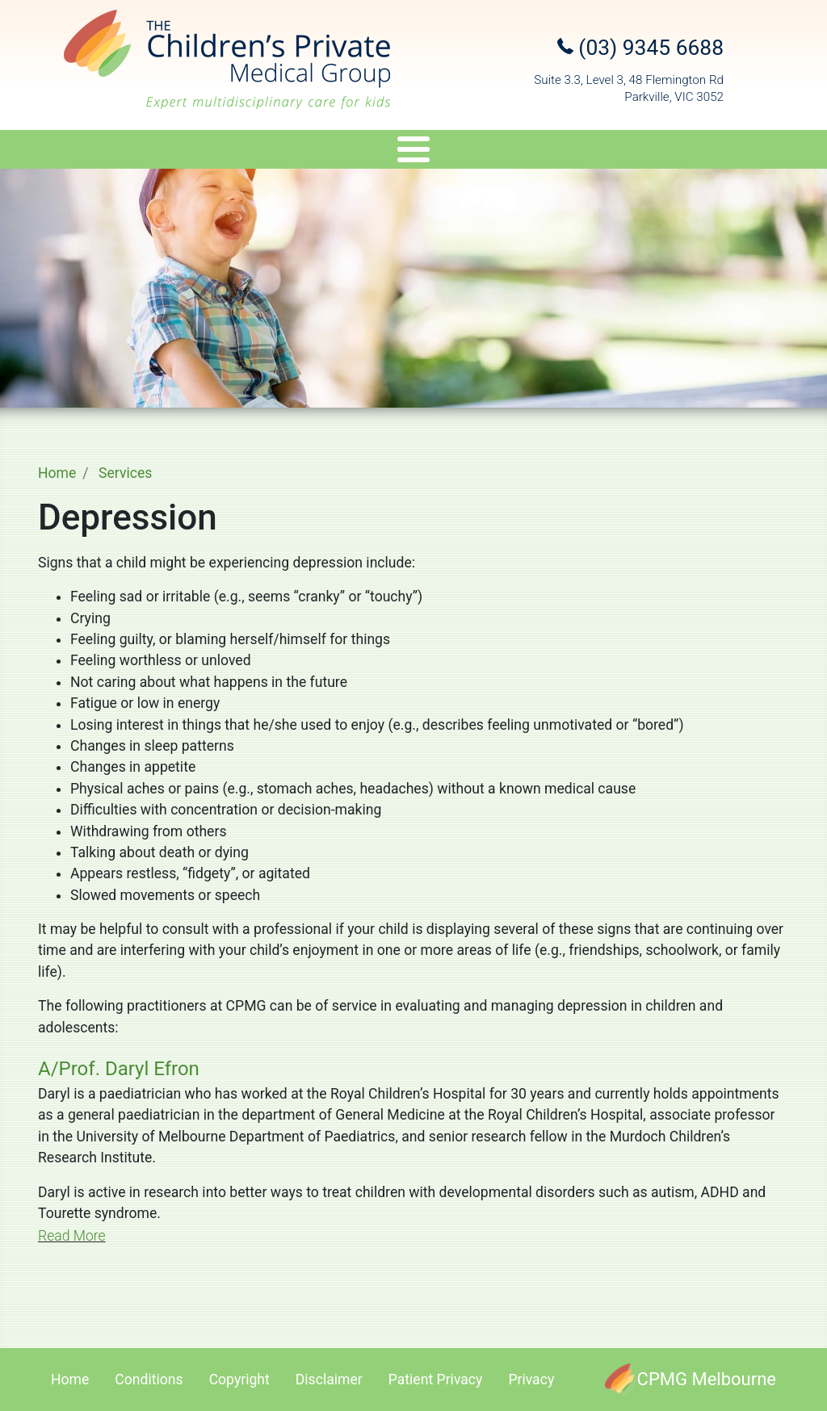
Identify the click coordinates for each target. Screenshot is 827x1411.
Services (251, 152)
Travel (435, 152)
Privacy (531, 1379)
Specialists (140, 152)
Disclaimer (329, 1379)
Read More (72, 1236)
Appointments (533, 152)
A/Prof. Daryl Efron (118, 1068)
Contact (773, 152)
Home (57, 473)
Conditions (149, 1379)
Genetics (353, 152)
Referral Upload (662, 152)
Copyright (239, 1379)
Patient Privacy (435, 1379)
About (39, 152)
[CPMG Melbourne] (690, 1379)
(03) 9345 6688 (640, 48)
